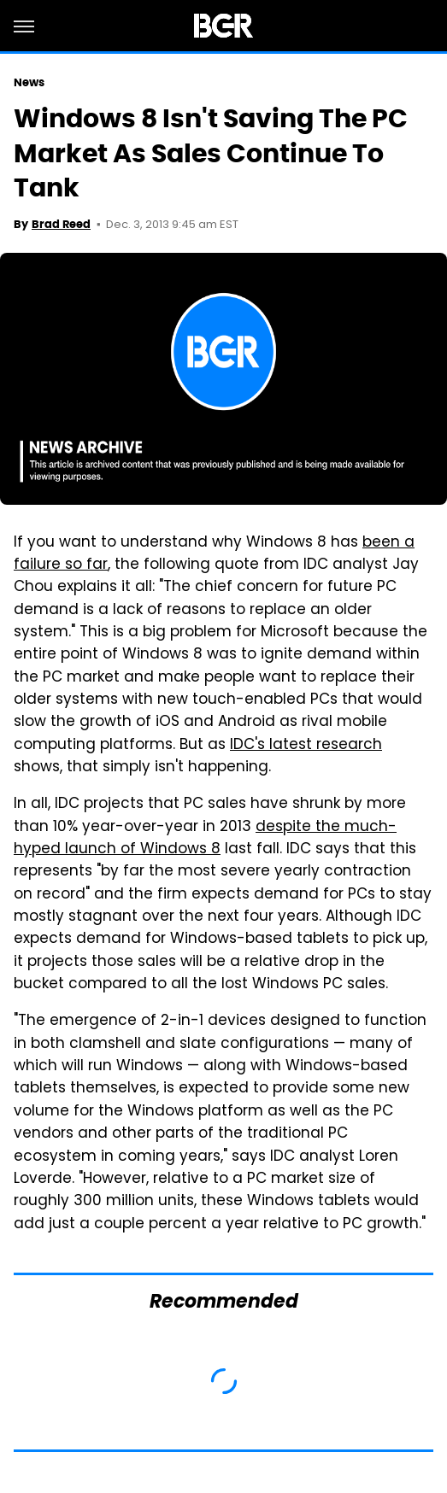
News (29, 82)
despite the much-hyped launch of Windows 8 (205, 839)
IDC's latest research (306, 746)
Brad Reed (61, 224)
